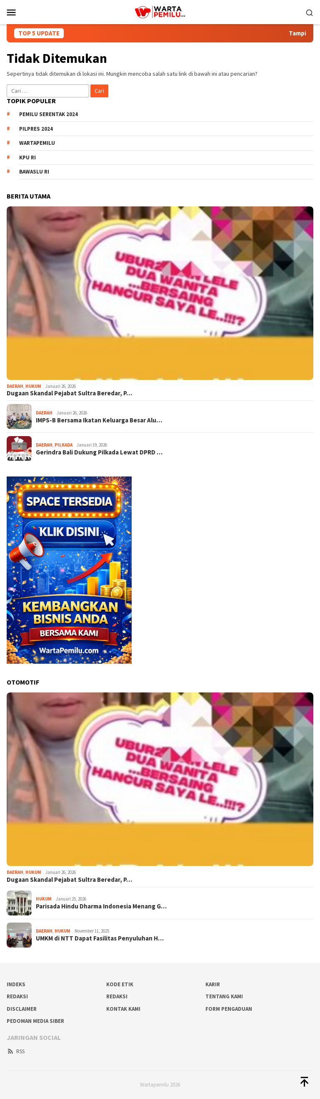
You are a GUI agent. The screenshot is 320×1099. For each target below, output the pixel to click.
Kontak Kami (123, 1008)
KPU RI (27, 157)
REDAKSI (17, 996)
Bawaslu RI (34, 171)
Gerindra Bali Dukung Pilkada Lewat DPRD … (99, 452)
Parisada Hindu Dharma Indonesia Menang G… (101, 906)
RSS (16, 1051)
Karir (212, 984)
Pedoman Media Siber (35, 1021)
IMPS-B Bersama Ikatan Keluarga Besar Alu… (99, 420)
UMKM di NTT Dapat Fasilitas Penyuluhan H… (100, 938)
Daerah (15, 386)
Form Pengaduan (228, 1008)
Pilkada (63, 445)
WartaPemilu (37, 142)
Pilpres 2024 (36, 128)
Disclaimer (22, 1008)
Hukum (33, 386)
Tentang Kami (224, 996)
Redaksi (117, 996)
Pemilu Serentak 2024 (48, 114)
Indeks (16, 984)
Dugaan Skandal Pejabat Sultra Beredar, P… (69, 393)
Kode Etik (119, 984)
